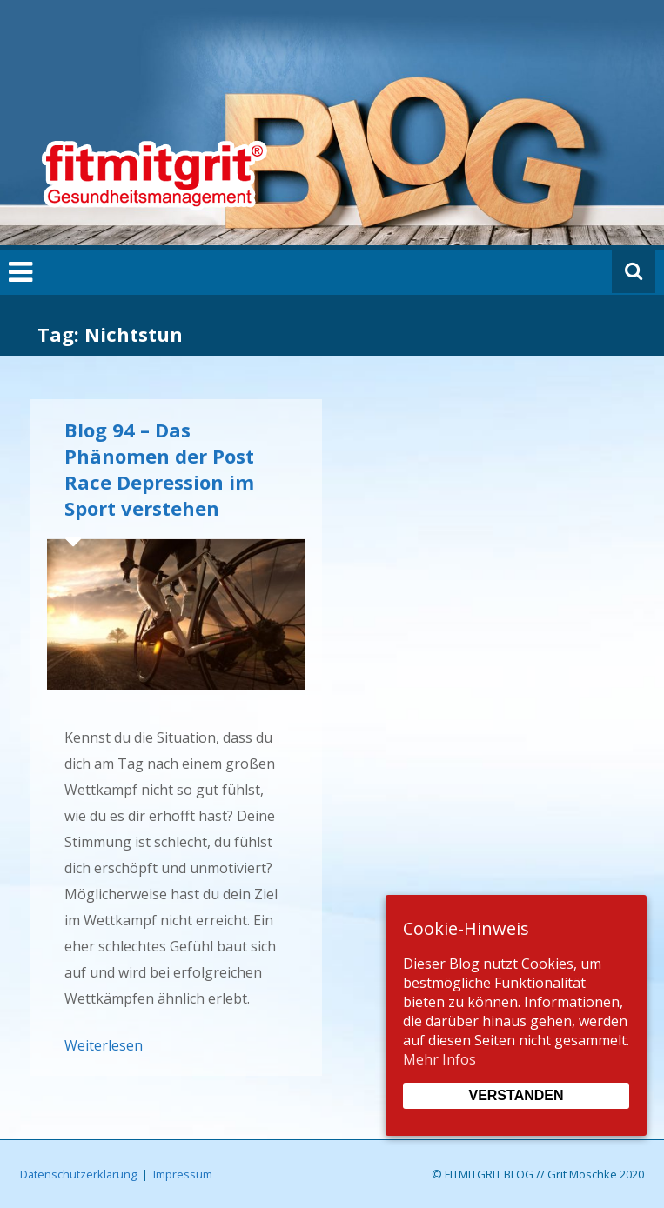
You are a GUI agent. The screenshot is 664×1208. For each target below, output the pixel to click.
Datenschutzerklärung (78, 1174)
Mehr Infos (439, 1059)
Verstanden (515, 1095)
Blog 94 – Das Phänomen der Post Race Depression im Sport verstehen (159, 469)
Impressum (182, 1174)
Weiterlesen (103, 1045)
